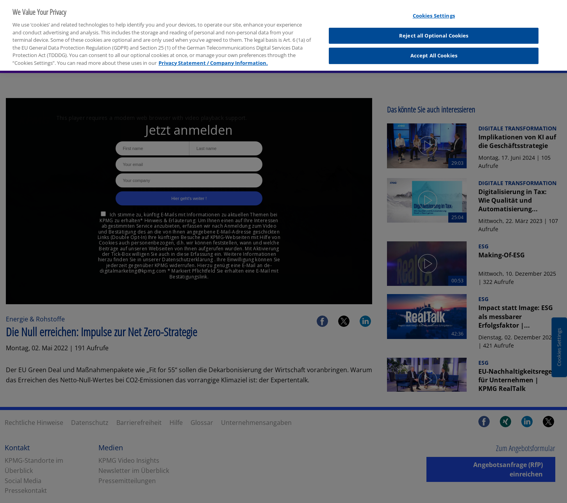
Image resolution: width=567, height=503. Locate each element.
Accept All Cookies (433, 50)
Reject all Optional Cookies (434, 30)
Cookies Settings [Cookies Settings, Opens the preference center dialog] (434, 10)
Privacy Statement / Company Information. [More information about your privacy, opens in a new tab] (213, 57)
